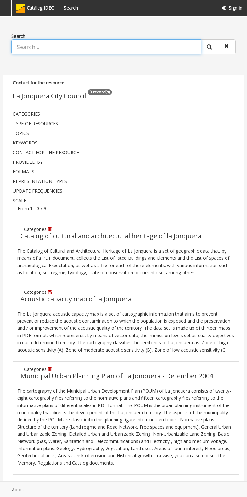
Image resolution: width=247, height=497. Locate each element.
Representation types (40, 181)
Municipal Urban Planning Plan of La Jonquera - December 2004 (117, 375)
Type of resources (35, 123)
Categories (26, 114)
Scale (19, 200)
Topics (21, 133)
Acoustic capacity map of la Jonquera (76, 298)
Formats (23, 172)
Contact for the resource (46, 152)
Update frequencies (37, 191)
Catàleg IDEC (35, 8)
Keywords (25, 143)
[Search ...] (106, 46)
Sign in (232, 8)
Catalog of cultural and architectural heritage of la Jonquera (111, 235)
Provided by (28, 162)
